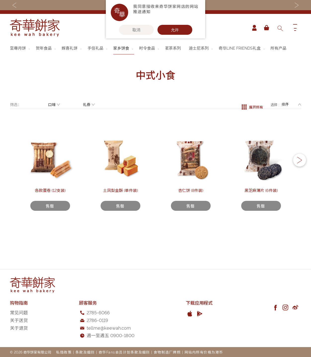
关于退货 (19, 327)
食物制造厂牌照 (167, 352)
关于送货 (19, 320)
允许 (174, 30)
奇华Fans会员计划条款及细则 (124, 352)
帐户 (252, 28)
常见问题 (19, 312)
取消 (136, 30)
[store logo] (35, 28)
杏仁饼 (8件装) (190, 212)
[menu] (155, 48)
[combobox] (279, 28)
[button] (299, 171)
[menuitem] (20, 48)
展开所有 (252, 104)
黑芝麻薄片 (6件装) (261, 212)
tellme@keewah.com (109, 327)
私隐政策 (64, 352)
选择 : (275, 104)
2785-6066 (98, 312)
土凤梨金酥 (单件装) (120, 212)
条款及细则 (85, 352)
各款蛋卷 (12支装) (50, 212)
